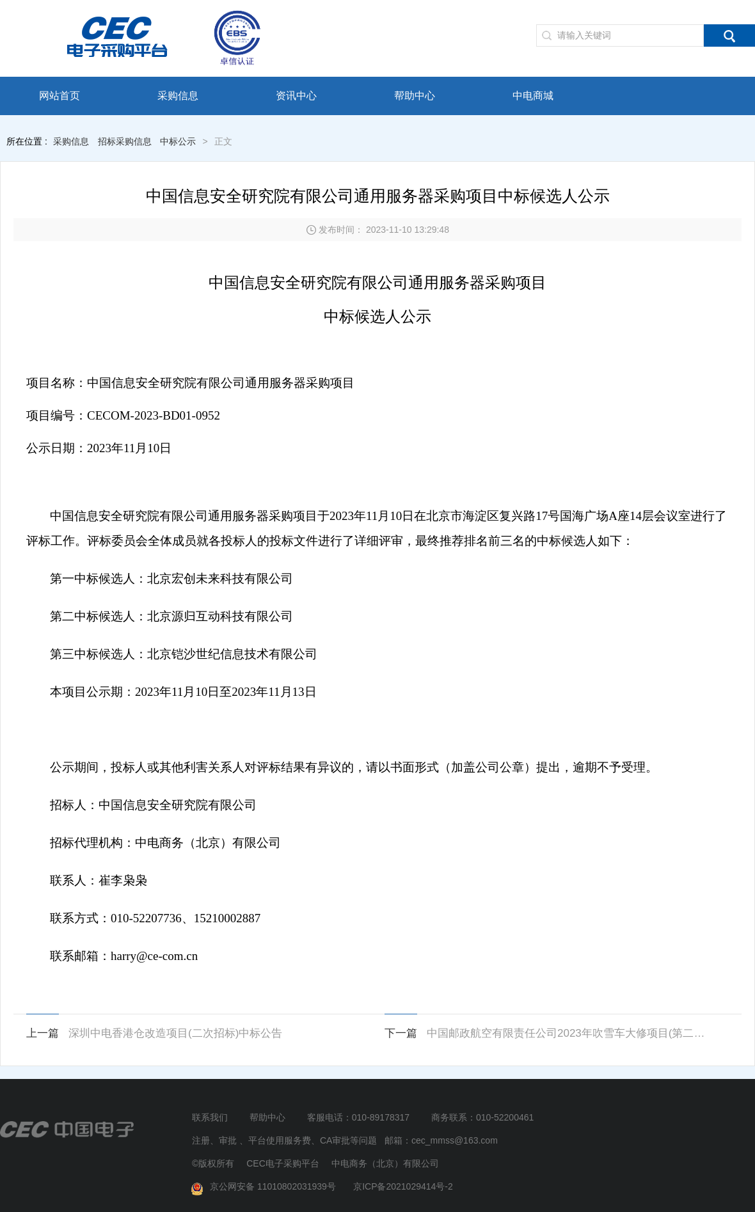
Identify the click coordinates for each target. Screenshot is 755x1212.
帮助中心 (414, 95)
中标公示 (178, 141)
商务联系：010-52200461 (482, 1117)
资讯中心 (296, 95)
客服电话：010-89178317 (358, 1117)
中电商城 (533, 95)
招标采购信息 (125, 141)
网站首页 (59, 95)
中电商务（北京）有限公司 (385, 1163)
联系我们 (210, 1117)
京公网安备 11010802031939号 (265, 1187)
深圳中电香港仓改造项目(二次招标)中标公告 (175, 1033)
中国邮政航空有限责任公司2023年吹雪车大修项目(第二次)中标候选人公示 (571, 1033)
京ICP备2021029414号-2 (403, 1186)
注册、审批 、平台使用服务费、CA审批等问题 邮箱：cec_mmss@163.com (345, 1140)
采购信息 (177, 95)
